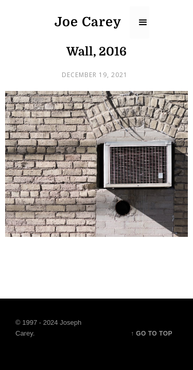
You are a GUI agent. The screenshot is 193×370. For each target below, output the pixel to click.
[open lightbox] (96, 164)
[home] (87, 22)
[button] (139, 22)
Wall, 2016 (96, 52)
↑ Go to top (151, 333)
